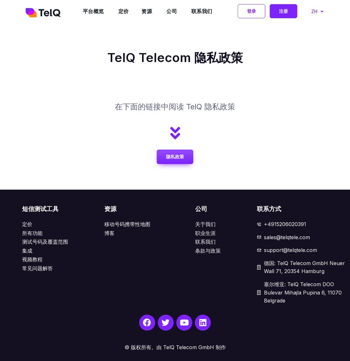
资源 (146, 11)
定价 (123, 11)
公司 (171, 11)
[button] (251, 11)
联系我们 (201, 11)
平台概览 (93, 11)
